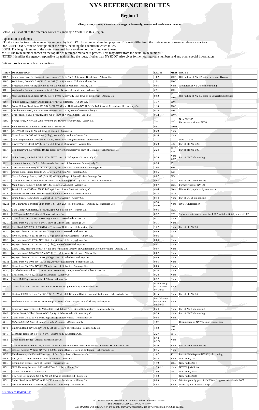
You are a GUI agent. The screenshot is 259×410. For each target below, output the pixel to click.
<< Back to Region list (16, 392)
